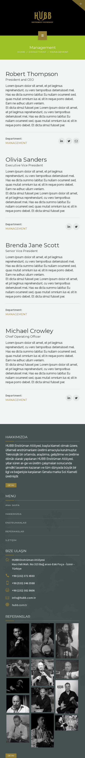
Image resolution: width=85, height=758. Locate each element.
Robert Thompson (31, 73)
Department (37, 51)
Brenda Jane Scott (32, 245)
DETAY (11, 485)
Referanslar (14, 531)
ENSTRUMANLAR (16, 522)
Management (16, 143)
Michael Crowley (29, 330)
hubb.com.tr (19, 605)
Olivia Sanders (26, 159)
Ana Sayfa (12, 505)
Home (21, 51)
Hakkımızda (13, 514)
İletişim (10, 540)
